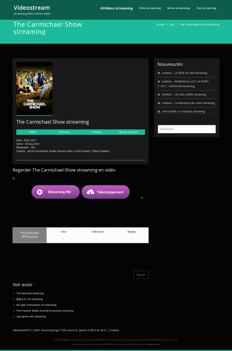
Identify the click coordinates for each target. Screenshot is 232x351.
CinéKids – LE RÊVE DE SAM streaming (184, 73)
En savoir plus (153, 344)
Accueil (160, 24)
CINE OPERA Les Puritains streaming (183, 111)
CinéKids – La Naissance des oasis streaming (188, 103)
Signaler (141, 274)
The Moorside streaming (30, 293)
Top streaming (206, 8)
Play (172, 24)
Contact (114, 330)
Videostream (32, 7)
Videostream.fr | (23, 330)
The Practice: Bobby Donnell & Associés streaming (44, 310)
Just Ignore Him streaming (31, 316)
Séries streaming (178, 8)
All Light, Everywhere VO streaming (36, 304)
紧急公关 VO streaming (29, 299)
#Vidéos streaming (116, 8)
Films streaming (150, 8)
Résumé (65, 132)
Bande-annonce (128, 132)
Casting (96, 132)
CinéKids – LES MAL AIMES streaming (184, 94)
